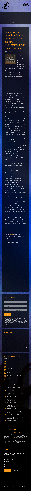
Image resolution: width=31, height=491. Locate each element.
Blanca (15, 396)
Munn (15, 373)
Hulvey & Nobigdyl (17, 402)
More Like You (11, 414)
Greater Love (10, 393)
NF (11, 364)
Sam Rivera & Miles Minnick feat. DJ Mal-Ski (15, 417)
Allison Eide (13, 390)
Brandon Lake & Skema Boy (16, 361)
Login (15, 487)
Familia (9, 387)
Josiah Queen (16, 370)
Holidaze (9, 420)
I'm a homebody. (10, 466)
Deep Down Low (11, 375)
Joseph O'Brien (18, 381)
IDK (8, 390)
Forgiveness (10, 373)
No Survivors (10, 423)
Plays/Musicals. (9, 459)
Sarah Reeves (16, 408)
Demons (9, 370)
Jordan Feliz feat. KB (17, 387)
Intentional (10, 396)
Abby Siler (19, 375)
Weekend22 (9, 5)
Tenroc (13, 378)
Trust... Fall (10, 381)
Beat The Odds (11, 417)
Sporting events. (10, 464)
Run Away (9, 408)
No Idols (9, 361)
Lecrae (15, 420)
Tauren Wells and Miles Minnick (15, 406)
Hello (8, 384)
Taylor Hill (13, 384)
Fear (8, 364)
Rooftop (9, 402)
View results (15, 470)
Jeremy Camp (18, 423)
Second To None (11, 405)
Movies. (8, 461)
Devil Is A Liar (10, 367)
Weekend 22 (14, 486)
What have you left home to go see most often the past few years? (15, 453)
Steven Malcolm (11, 400)
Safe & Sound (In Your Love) (14, 399)
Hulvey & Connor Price (14, 411)
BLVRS (17, 414)
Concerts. (8, 457)
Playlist (9, 378)
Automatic (10, 411)
